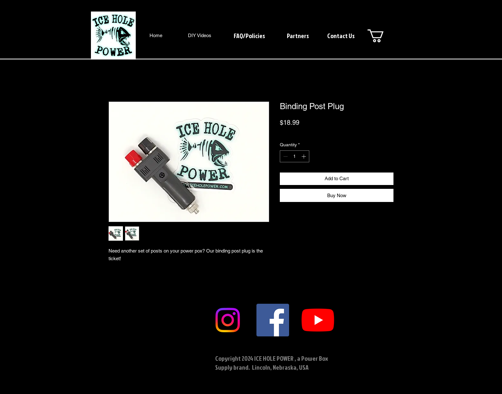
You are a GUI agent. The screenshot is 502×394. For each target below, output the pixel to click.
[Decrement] (285, 156)
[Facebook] (272, 320)
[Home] (156, 35)
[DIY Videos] (199, 35)
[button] (383, 35)
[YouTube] (318, 320)
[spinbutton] (294, 156)
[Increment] (304, 156)
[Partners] (298, 35)
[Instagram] (227, 320)
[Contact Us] (340, 35)
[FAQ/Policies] (249, 35)
